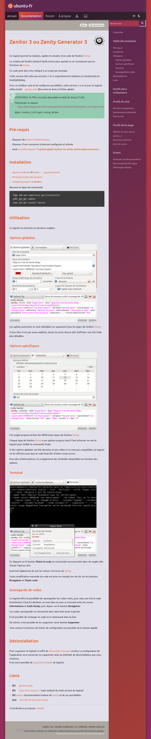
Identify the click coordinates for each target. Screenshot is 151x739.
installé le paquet (28, 149)
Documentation (31, 16)
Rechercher (142, 23)
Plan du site (118, 118)
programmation (95, 25)
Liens (115, 81)
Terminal (119, 69)
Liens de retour (120, 147)
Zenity (87, 55)
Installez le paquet (22, 181)
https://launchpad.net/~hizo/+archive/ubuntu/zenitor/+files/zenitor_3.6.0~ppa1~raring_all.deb (67, 106)
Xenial (81, 25)
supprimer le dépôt (43, 662)
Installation (118, 52)
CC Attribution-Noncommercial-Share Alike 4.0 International (78, 733)
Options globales (123, 60)
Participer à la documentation (127, 162)
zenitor (39, 181)
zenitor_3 (117, 138)
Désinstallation (120, 77)
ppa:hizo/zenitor (53, 172)
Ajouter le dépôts (21, 172)
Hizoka (36, 172)
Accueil (12, 16)
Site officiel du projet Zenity (35, 699)
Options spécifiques (124, 64)
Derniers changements (123, 110)
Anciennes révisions (122, 142)
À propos (65, 16)
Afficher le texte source (124, 134)
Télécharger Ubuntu (122, 171)
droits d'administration (38, 139)
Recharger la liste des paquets (28, 176)
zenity (19, 695)
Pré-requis (117, 48)
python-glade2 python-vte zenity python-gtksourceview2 (71, 149)
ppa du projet (26, 685)
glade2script (31, 89)
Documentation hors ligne (125, 166)
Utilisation (118, 56)
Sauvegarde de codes (125, 73)
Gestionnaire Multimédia (124, 114)
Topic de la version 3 (29, 690)
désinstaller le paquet (60, 650)
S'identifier (118, 32)
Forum (50, 16)
